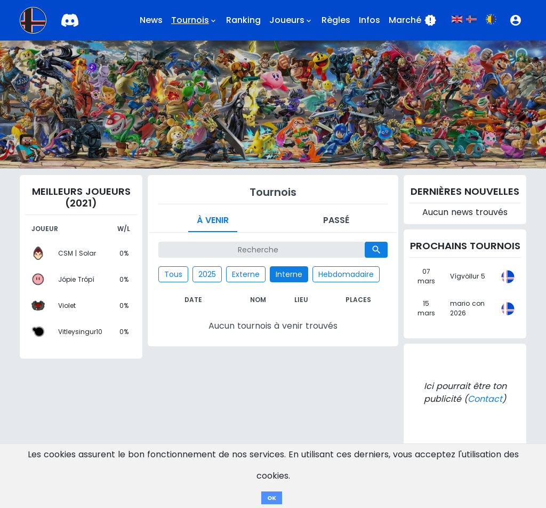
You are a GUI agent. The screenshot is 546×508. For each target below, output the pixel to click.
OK (271, 498)
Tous (173, 274)
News (151, 20)
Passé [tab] (336, 220)
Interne (289, 274)
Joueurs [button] (291, 20)
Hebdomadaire (346, 274)
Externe (246, 274)
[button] (515, 20)
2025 (207, 274)
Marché (413, 20)
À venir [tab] (213, 220)
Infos (369, 20)
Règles (336, 20)
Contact (485, 399)
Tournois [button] (194, 20)
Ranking (243, 20)
